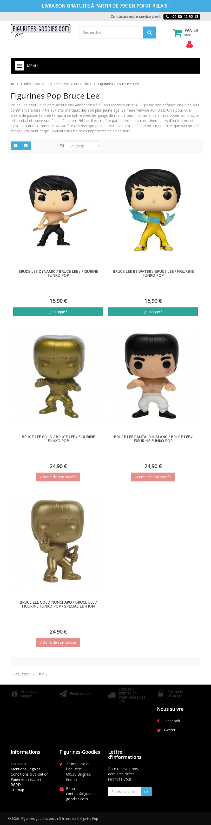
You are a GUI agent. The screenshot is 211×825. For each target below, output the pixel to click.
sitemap (17, 789)
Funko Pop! (30, 83)
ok (146, 791)
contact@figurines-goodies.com (82, 796)
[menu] (189, 44)
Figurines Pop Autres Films (69, 83)
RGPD (16, 784)
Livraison (18, 763)
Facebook (171, 720)
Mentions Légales (26, 768)
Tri (62, 145)
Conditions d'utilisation (30, 774)
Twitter (169, 729)
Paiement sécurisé (26, 779)
